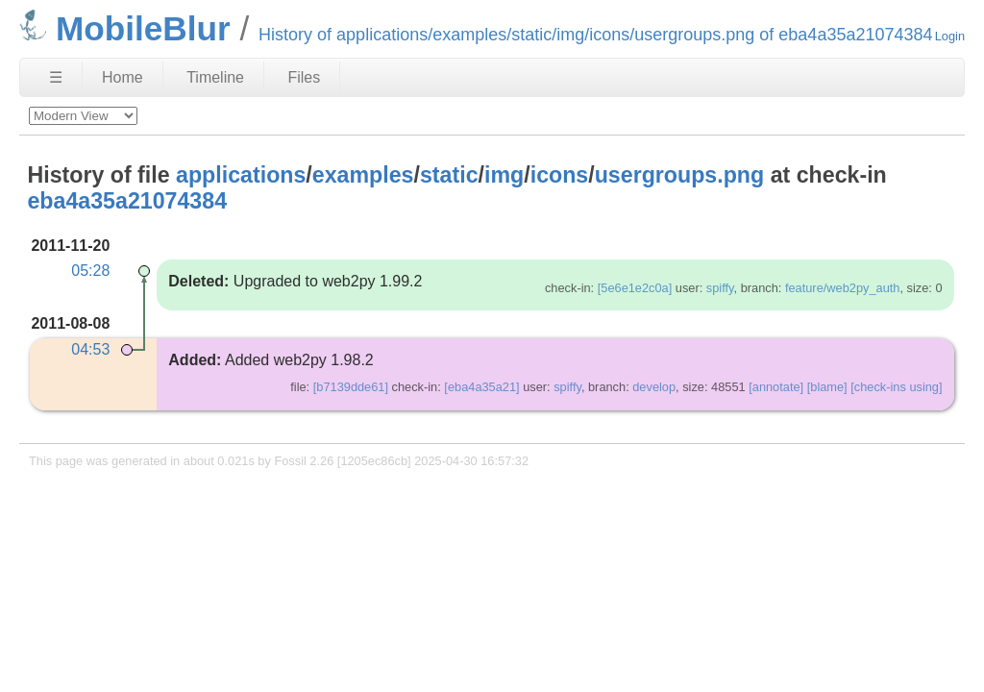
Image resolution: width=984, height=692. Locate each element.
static (449, 174)
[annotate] (776, 387)
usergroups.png (680, 174)
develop (654, 387)
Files (303, 77)
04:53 (90, 349)
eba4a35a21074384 (127, 200)
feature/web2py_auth (842, 288)
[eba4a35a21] (481, 387)
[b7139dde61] (350, 387)
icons (559, 174)
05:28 (90, 270)
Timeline (215, 77)
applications (241, 174)
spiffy (720, 288)
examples (363, 174)
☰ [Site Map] (55, 77)
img (504, 174)
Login (950, 36)
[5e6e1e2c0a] (635, 288)
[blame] (827, 387)
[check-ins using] (896, 387)
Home (122, 77)
